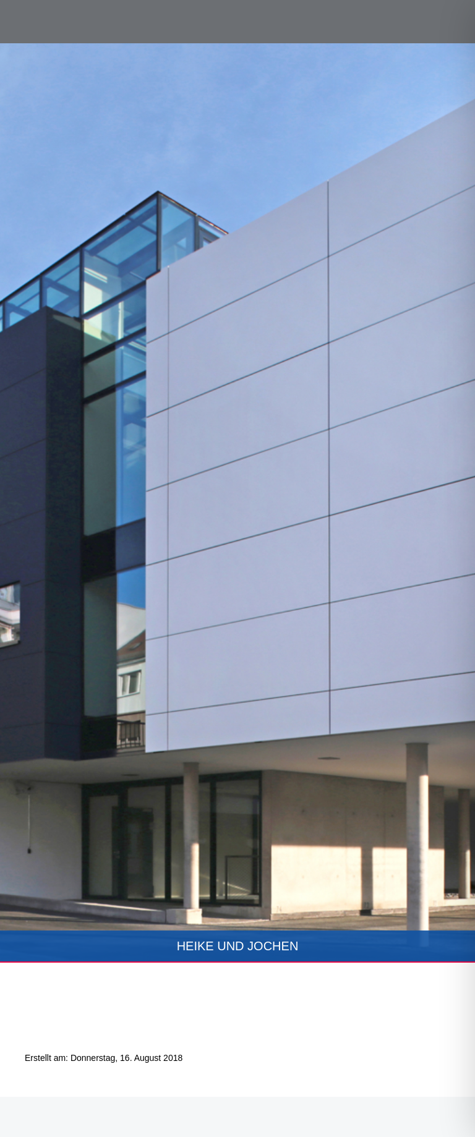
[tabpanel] (237, 503)
